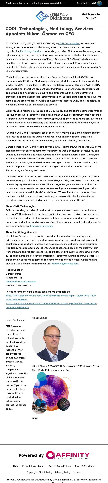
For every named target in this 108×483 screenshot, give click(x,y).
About (16, 466)
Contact (77, 472)
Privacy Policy (62, 472)
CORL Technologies (68, 43)
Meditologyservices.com (65, 263)
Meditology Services (31, 51)
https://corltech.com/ (41, 226)
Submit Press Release (60, 466)
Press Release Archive (34, 466)
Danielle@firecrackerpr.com (21, 281)
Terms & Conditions (85, 466)
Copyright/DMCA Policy (39, 472)
